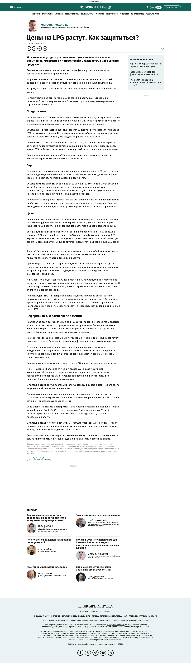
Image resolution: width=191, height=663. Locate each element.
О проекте (55, 616)
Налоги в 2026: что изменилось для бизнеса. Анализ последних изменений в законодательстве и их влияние (97, 543)
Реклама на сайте (41, 616)
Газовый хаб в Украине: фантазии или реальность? (144, 73)
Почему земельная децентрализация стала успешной (49, 541)
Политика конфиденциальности (76, 616)
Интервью (124, 14)
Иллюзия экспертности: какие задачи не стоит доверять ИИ (93, 568)
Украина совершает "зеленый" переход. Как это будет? (146, 65)
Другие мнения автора (141, 59)
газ (38, 459)
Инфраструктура (72, 14)
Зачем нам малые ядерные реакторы (98, 515)
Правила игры (87, 14)
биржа (47, 459)
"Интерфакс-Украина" (115, 625)
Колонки (58, 14)
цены (31, 459)
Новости (36, 14)
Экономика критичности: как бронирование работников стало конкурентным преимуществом (46, 518)
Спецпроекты (112, 14)
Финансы (99, 14)
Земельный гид (137, 14)
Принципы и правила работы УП (143, 616)
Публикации (47, 14)
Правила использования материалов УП (109, 616)
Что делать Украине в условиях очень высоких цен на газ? (145, 83)
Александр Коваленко (54, 24)
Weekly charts (152, 14)
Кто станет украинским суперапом (47, 567)
